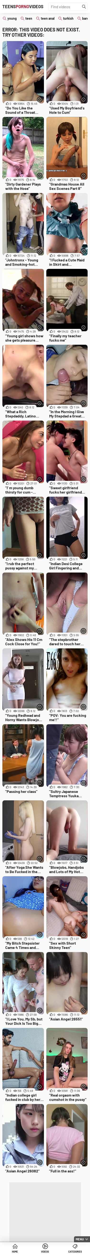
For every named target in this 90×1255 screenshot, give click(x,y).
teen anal (47, 18)
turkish (68, 18)
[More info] (40, 100)
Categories (75, 1251)
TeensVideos (22, 6)
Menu (80, 1239)
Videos (45, 1251)
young (12, 18)
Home (15, 1251)
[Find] (84, 6)
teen (28, 18)
